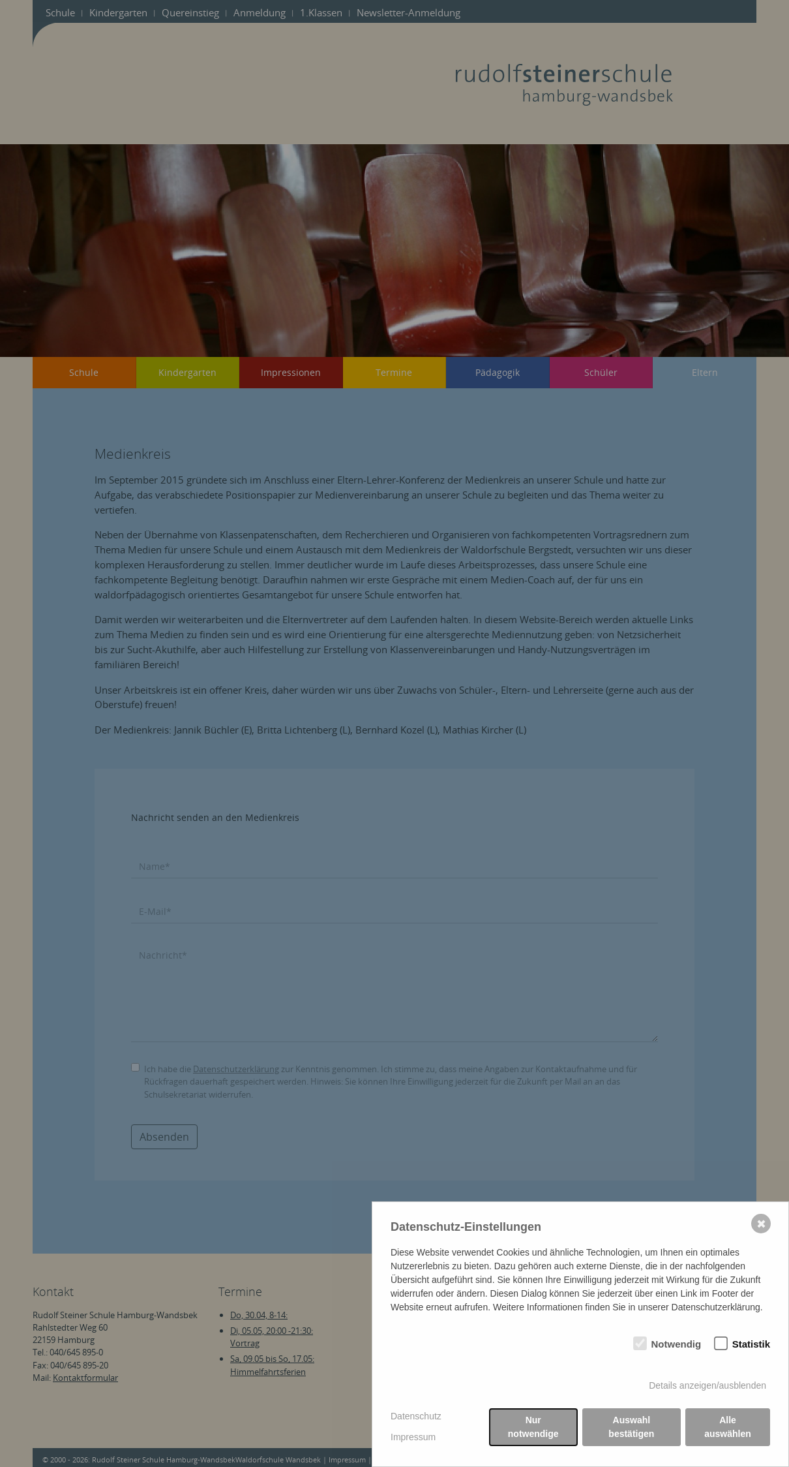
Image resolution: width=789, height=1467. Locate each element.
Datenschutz (416, 1416)
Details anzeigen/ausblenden (707, 1385)
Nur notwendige (533, 1427)
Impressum (413, 1437)
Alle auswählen (727, 1427)
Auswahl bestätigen (631, 1427)
